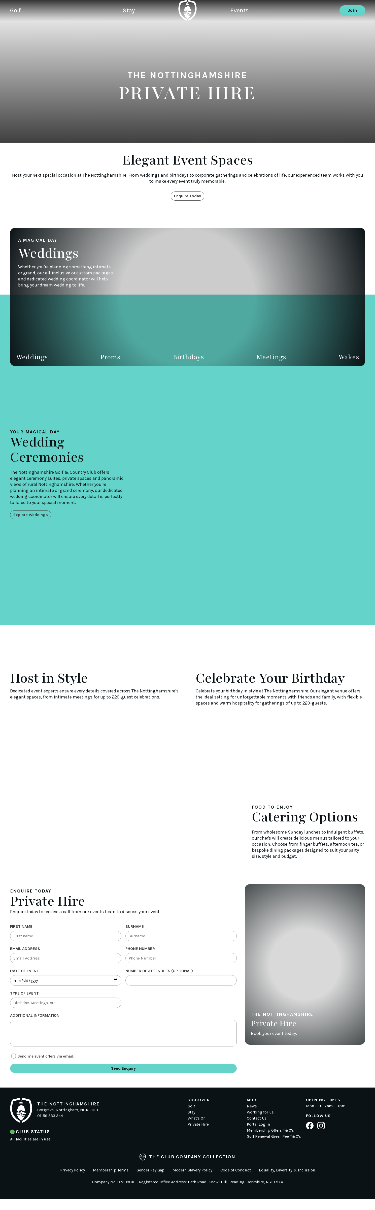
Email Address (25, 951)
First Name (21, 927)
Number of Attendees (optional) (159, 975)
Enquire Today (187, 196)
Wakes (348, 358)
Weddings (32, 358)
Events (240, 29)
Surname (134, 927)
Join (352, 29)
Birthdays (188, 358)
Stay (138, 29)
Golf (16, 29)
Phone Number (140, 951)
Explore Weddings (33, 515)
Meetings (271, 358)
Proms (110, 358)
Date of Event (24, 975)
